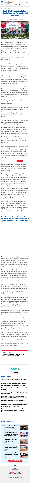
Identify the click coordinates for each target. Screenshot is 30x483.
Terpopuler (9, 5)
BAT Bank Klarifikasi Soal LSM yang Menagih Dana (10, 440)
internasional (22, 5)
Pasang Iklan (12, 476)
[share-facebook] (12, 369)
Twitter (18, 473)
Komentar (15, 372)
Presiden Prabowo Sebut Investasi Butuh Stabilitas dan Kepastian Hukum (11, 434)
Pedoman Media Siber (20, 476)
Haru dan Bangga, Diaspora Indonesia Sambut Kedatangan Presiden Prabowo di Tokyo (11, 427)
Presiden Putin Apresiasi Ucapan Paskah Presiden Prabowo (11, 454)
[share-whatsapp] (16, 369)
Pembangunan (6, 360)
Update (19, 161)
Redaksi (6, 476)
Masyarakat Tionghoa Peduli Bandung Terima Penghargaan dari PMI (13, 355)
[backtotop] (15, 466)
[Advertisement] (15, 239)
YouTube (21, 473)
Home (3, 5)
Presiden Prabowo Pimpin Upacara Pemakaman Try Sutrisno (11, 447)
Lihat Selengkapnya (15, 460)
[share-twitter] (14, 369)
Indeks (16, 5)
